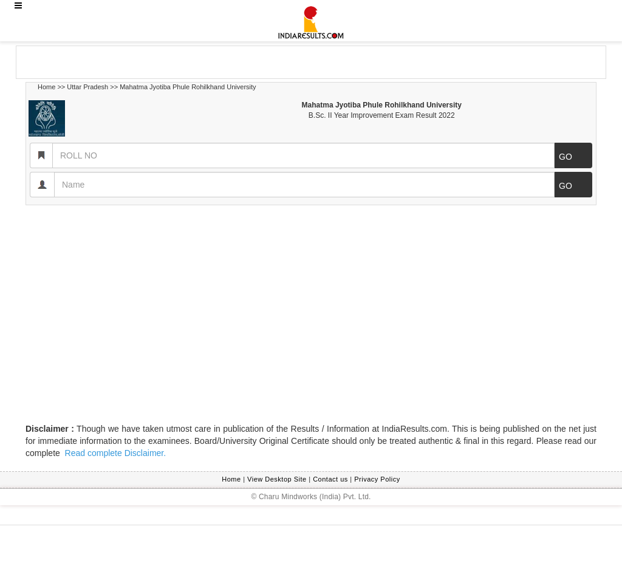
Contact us (330, 479)
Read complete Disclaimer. (114, 453)
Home (46, 86)
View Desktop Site (277, 479)
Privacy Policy (377, 479)
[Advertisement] (113, 61)
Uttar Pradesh (87, 86)
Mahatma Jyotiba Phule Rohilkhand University (188, 86)
